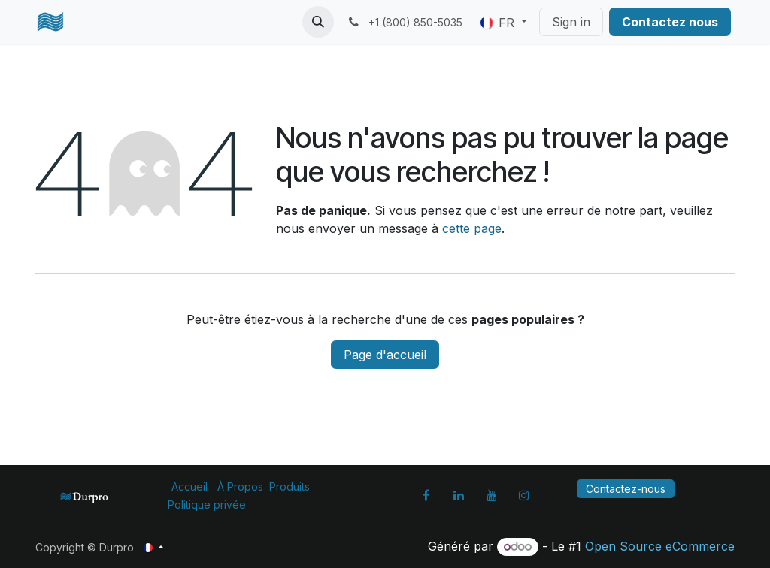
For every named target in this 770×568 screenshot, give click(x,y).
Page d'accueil (385, 354)
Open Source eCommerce (660, 546)
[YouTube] (492, 495)
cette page (472, 228)
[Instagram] (524, 495)
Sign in (571, 21)
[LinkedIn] (459, 495)
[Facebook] (426, 495)
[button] (318, 22)
